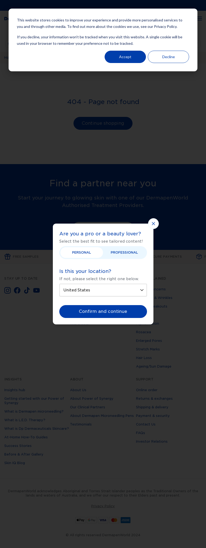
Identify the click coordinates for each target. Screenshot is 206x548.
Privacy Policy (165, 26)
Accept (125, 56)
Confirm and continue (103, 311)
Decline (168, 56)
